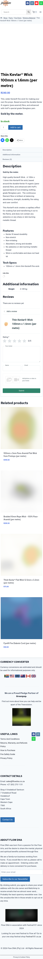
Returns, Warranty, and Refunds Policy (13, 745)
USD (12, 676)
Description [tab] (7, 150)
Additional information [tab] (11, 155)
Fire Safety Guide (7, 754)
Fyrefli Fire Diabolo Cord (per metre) (20, 643)
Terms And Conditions (10, 739)
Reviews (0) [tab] (7, 159)
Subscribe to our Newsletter (15, 879)
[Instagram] (32, 3)
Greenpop (21, 696)
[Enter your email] (21, 872)
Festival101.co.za (33, 936)
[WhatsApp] (41, 3)
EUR (17, 676)
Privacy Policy (6, 758)
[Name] (12, 368)
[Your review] (21, 354)
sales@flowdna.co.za (15, 781)
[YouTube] (37, 3)
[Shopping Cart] (34, 12)
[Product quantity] (4, 127)
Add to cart (15, 127)
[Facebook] (28, 3)
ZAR (6, 676)
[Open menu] (40, 12)
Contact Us (7, 819)
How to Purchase (7, 750)
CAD (28, 676)
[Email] (31, 368)
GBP (33, 676)
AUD (23, 676)
